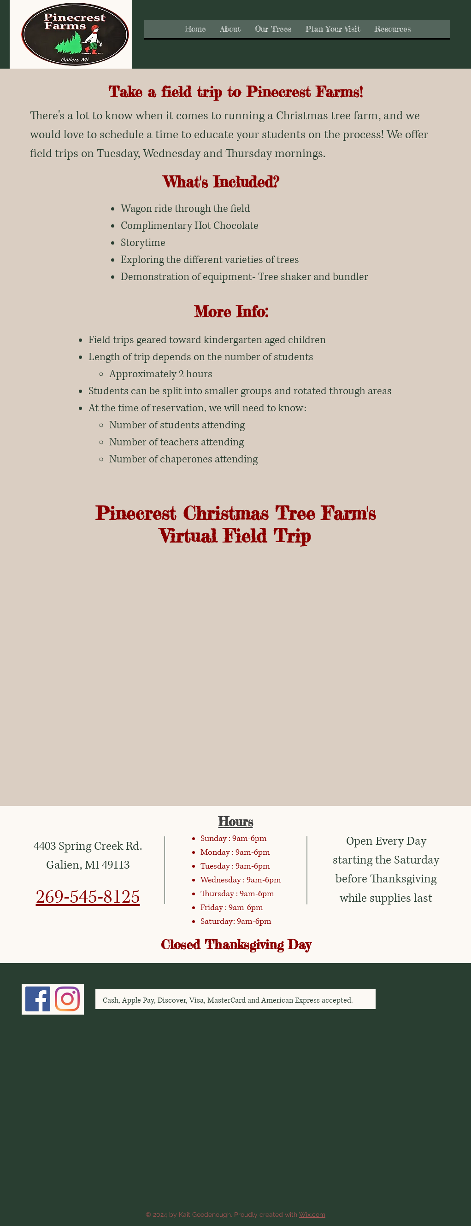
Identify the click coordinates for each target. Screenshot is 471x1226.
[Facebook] (37, 999)
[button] (230, 29)
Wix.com (312, 1214)
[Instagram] (67, 999)
